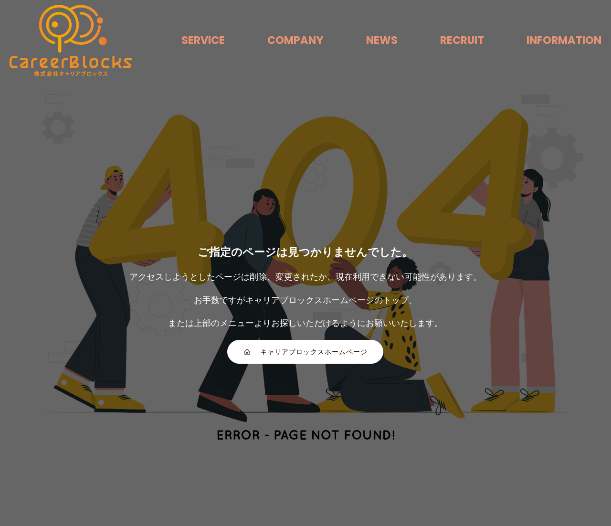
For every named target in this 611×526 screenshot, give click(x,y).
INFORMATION (564, 40)
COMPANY (295, 40)
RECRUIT (462, 40)
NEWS (382, 40)
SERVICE (203, 40)
